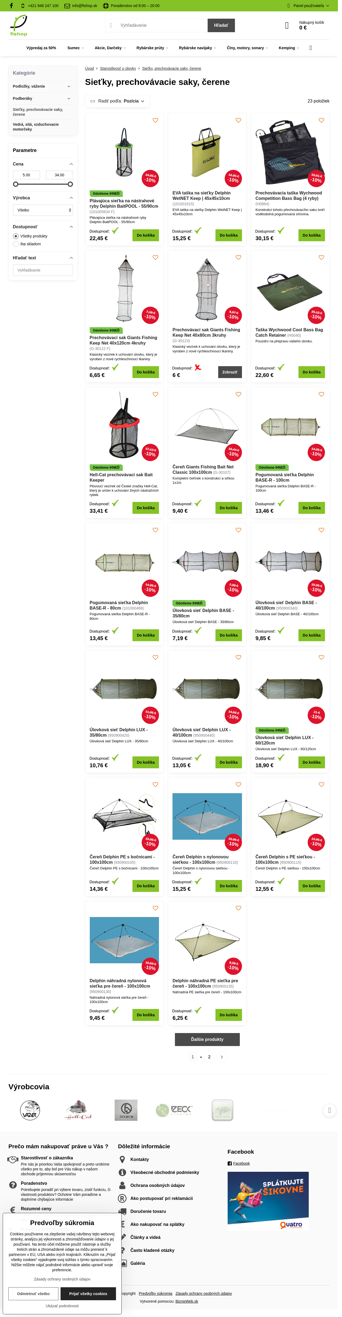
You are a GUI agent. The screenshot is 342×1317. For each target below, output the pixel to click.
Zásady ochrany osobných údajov (203, 1293)
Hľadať (221, 25)
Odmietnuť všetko (33, 1294)
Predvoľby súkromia (155, 1293)
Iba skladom (27, 244)
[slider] (15, 184)
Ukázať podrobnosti (62, 1306)
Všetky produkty (30, 236)
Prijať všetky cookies (88, 1294)
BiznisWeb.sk (186, 1301)
